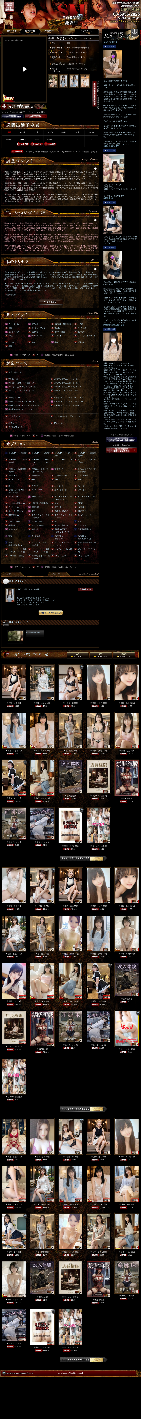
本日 (77, 655)
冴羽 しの (13, 1001)
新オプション (14, 842)
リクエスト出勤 (98, 796)
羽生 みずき (13, 751)
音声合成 (70, 796)
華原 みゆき (97, 751)
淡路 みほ (125, 1204)
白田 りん (125, 751)
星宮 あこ (13, 798)
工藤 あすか (13, 1157)
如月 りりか (41, 798)
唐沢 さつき (69, 954)
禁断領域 (126, 799)
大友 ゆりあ (97, 1252)
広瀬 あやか (41, 703)
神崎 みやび (126, 954)
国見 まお (41, 1157)
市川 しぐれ (41, 751)
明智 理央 (13, 906)
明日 (100, 655)
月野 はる (13, 703)
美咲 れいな (97, 703)
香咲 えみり (126, 703)
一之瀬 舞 (69, 703)
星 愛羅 (69, 751)
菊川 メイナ (69, 846)
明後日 (124, 655)
